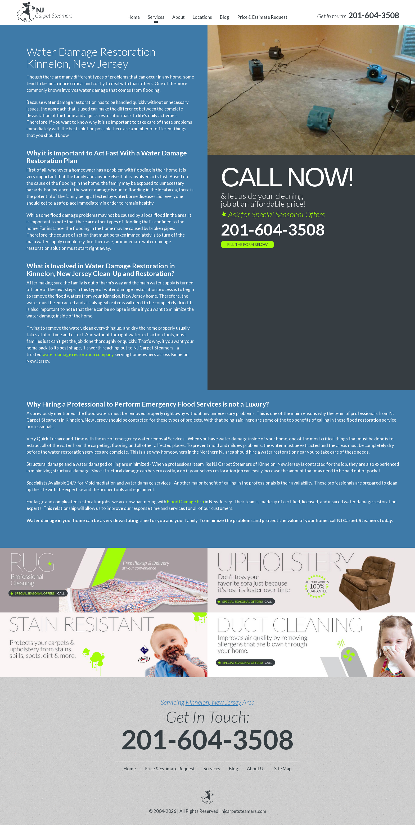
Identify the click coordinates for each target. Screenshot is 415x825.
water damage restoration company (78, 354)
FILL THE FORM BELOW (247, 244)
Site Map (282, 768)
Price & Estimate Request (262, 17)
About (178, 17)
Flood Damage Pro (185, 501)
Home (134, 17)
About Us (256, 768)
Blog (224, 17)
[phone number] (373, 15)
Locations (202, 17)
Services (156, 17)
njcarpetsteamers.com (244, 811)
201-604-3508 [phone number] (273, 229)
